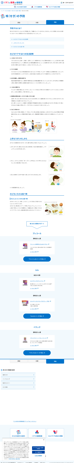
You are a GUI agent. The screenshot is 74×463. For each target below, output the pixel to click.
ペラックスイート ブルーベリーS (38, 338)
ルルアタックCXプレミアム (36, 281)
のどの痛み (5, 385)
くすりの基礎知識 (38, 7)
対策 (37, 23)
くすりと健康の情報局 (11, 3)
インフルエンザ (6, 378)
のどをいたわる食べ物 (18, 46)
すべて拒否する (38, 452)
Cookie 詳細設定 (29, 460)
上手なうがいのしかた (18, 43)
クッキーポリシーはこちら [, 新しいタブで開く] (14, 458)
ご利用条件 (36, 460)
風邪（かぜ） (5, 374)
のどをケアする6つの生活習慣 (20, 39)
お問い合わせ (42, 460)
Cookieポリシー (20, 460)
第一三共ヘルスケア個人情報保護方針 (8, 460)
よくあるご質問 (33, 251)
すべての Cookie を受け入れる (38, 448)
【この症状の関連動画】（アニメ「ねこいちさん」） (25, 419)
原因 (19, 23)
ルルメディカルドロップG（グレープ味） (39, 301)
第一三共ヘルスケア (67, 3)
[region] (23, 449)
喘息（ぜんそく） (6, 382)
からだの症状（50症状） (22, 7)
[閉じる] (43, 439)
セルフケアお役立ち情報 (54, 7)
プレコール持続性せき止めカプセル (38, 244)
